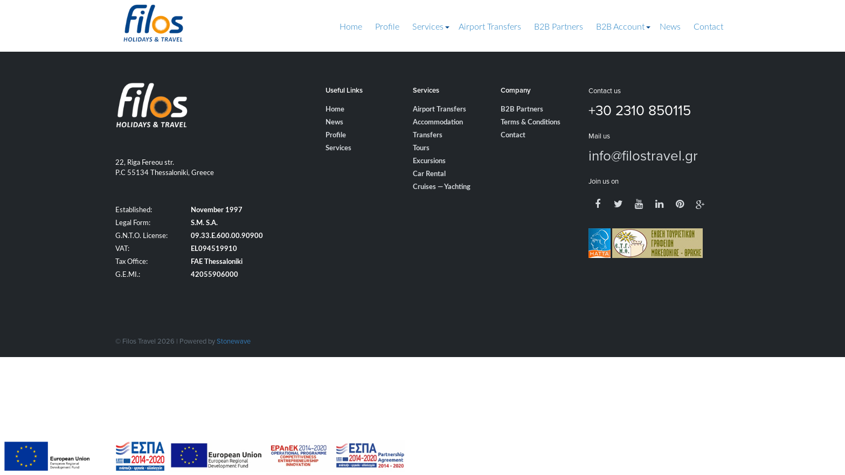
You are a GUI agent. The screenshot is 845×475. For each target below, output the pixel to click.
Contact (708, 27)
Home (351, 27)
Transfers (427, 135)
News (670, 27)
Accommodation (438, 122)
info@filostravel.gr (643, 155)
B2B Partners (558, 27)
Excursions (429, 161)
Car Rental (429, 174)
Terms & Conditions (530, 122)
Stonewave (234, 341)
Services (428, 27)
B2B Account (620, 27)
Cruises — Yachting (441, 187)
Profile (387, 27)
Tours (421, 148)
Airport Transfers (490, 27)
